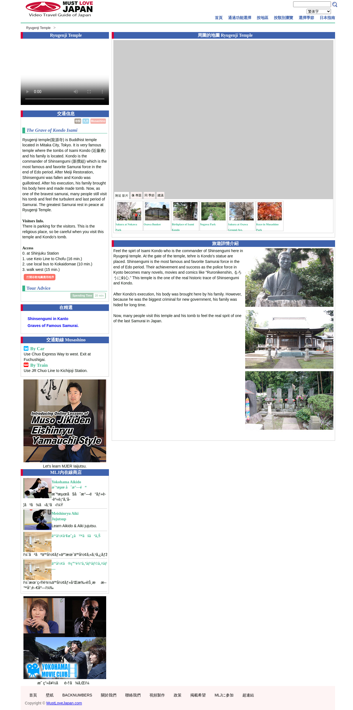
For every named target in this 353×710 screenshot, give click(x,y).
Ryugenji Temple (38, 28)
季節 (149, 195)
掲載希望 (198, 695)
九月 (86, 121)
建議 (160, 195)
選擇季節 (306, 17)
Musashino (98, 121)
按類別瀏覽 (283, 17)
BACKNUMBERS (77, 695)
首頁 (219, 17)
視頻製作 (157, 695)
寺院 (78, 121)
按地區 (262, 17)
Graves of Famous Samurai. (53, 325)
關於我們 (108, 695)
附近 (121, 195)
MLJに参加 (224, 695)
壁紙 (50, 695)
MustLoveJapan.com (64, 703)
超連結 (248, 695)
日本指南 (327, 17)
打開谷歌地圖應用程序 (40, 277)
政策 (177, 695)
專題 (136, 195)
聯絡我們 (133, 695)
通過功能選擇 (239, 17)
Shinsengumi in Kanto (48, 318)
